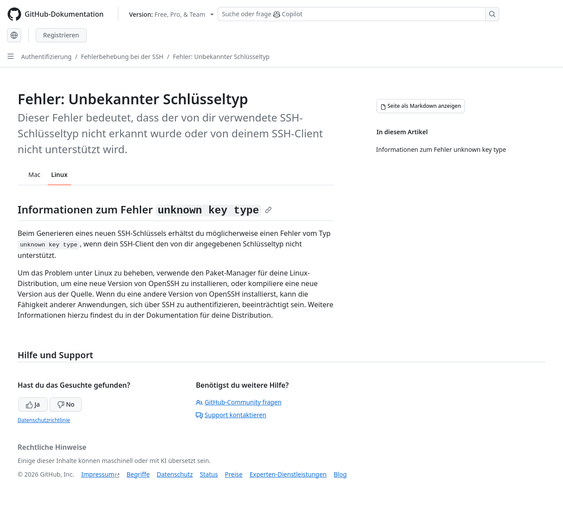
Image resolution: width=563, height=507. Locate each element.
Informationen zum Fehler (145, 209)
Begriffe (138, 474)
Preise (233, 474)
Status (209, 474)
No (65, 404)
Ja (33, 404)
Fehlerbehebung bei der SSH (122, 56)
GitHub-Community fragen (239, 402)
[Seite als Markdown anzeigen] (421, 106)
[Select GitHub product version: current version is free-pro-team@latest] (171, 14)
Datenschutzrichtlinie (44, 420)
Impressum (97, 474)
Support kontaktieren (231, 415)
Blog (340, 474)
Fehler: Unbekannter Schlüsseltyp (221, 56)
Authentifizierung (46, 56)
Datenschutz (175, 474)
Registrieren (61, 35)
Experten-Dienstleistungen (287, 474)
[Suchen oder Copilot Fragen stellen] (358, 14)
